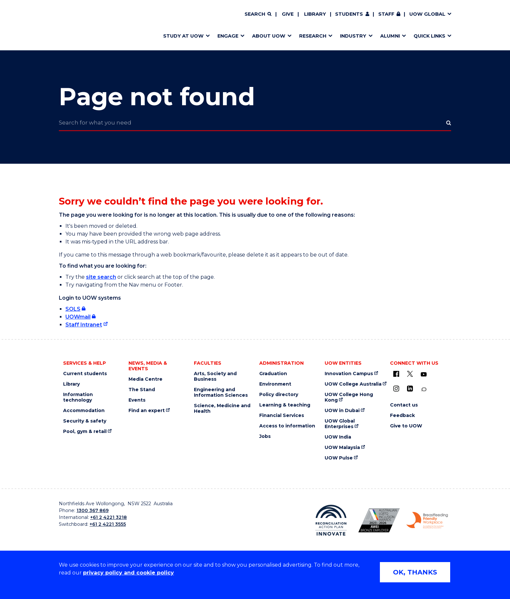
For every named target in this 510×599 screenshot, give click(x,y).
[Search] (258, 14)
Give (288, 14)
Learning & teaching (284, 405)
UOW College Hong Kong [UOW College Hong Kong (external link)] (349, 397)
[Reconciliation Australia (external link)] (331, 520)
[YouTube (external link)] (423, 374)
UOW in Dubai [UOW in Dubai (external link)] (342, 410)
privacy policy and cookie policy (128, 573)
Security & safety (84, 421)
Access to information (287, 426)
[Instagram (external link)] (396, 388)
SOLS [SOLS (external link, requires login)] (72, 309)
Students (349, 14)
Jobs (265, 436)
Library (315, 14)
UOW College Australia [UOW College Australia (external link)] (353, 384)
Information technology (78, 397)
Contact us (404, 405)
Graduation (273, 373)
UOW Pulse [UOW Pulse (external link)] (339, 458)
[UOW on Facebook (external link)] (396, 374)
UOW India (338, 437)
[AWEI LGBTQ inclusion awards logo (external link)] (379, 520)
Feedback (402, 415)
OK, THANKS (415, 572)
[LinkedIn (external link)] (410, 388)
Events (136, 400)
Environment (275, 384)
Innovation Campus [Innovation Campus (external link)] (349, 373)
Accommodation (84, 410)
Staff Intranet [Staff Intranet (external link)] (83, 325)
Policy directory (278, 394)
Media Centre (145, 379)
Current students (85, 373)
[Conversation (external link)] (423, 389)
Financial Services (281, 415)
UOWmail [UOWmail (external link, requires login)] (78, 317)
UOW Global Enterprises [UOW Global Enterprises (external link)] (340, 423)
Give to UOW (406, 426)
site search (101, 277)
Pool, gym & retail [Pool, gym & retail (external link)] (85, 431)
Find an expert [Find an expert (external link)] (146, 410)
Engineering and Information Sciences (221, 392)
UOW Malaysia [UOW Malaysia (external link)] (342, 447)
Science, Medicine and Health (222, 408)
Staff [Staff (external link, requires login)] (386, 14)
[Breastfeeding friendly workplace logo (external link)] (427, 520)
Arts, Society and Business (215, 376)
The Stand (141, 389)
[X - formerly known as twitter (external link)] (410, 374)
